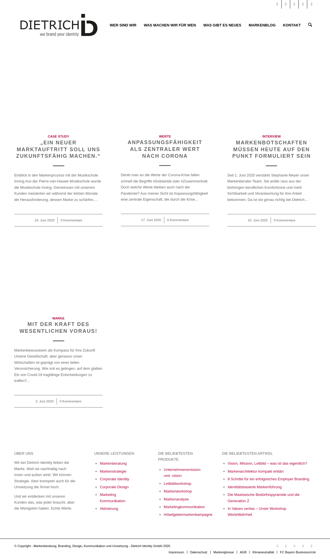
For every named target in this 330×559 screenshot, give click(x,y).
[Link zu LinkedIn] (286, 4)
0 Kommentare (71, 220)
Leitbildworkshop (177, 483)
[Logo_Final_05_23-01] (59, 25)
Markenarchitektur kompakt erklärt (256, 471)
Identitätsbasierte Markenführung (255, 487)
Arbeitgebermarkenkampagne (188, 514)
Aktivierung (109, 508)
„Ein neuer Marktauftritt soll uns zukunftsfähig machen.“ (58, 149)
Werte (165, 136)
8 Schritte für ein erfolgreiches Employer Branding (268, 479)
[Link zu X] (311, 4)
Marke (58, 318)
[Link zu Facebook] (294, 4)
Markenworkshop (178, 491)
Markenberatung (113, 463)
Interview (271, 136)
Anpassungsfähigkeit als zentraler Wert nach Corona (165, 149)
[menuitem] (123, 25)
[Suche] (310, 25)
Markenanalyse (176, 499)
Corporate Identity (114, 479)
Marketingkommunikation (184, 507)
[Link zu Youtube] (277, 4)
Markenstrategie (113, 471)
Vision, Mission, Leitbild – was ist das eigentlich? (267, 463)
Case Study (58, 136)
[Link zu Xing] (303, 4)
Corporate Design (114, 487)
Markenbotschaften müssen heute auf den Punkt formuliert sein (271, 149)
